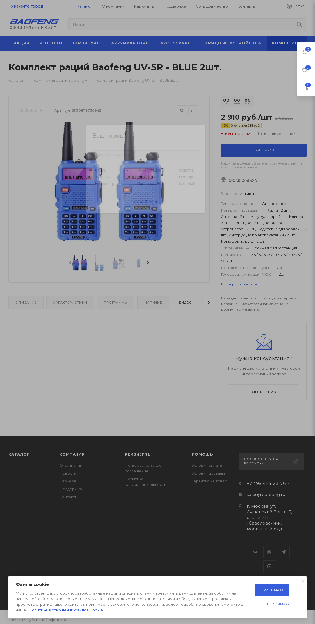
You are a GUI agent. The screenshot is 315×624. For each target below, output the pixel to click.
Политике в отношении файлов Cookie (66, 610)
